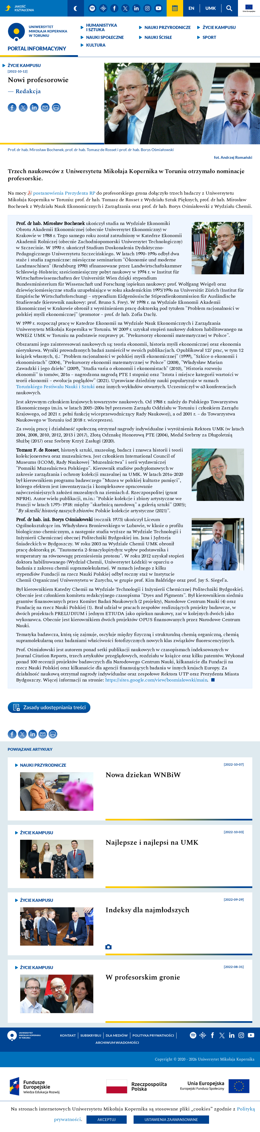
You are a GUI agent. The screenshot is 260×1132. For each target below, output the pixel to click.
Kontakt (68, 1035)
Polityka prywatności (153, 1035)
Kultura (95, 44)
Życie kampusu (219, 27)
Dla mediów (117, 1035)
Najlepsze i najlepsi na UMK (152, 842)
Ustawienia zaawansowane (171, 1119)
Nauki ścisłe (158, 37)
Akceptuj (107, 1119)
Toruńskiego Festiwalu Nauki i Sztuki (55, 386)
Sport (209, 37)
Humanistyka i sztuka (101, 27)
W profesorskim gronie (142, 977)
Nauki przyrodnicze (168, 27)
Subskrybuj (90, 1035)
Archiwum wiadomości (117, 1042)
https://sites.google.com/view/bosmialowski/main (156, 680)
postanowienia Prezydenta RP (64, 193)
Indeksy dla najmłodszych (147, 910)
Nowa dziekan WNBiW (143, 775)
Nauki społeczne (105, 37)
